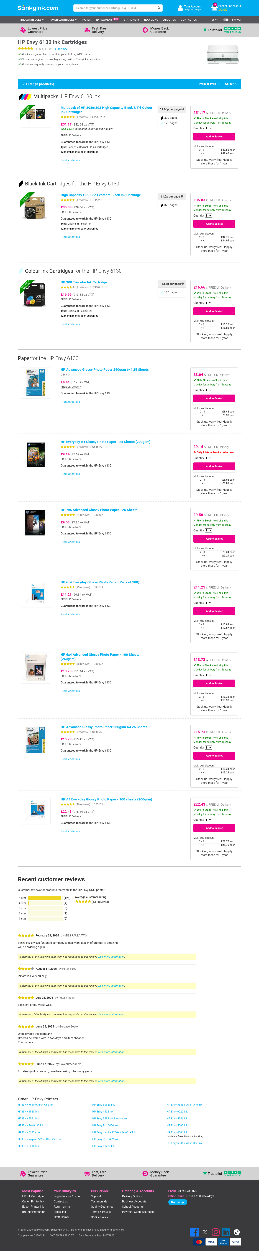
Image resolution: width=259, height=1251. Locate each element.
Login (198, 9)
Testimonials (99, 1201)
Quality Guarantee (102, 1206)
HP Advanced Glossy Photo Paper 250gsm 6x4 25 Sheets (105, 370)
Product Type (207, 84)
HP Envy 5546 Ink (177, 1118)
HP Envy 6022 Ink (177, 1111)
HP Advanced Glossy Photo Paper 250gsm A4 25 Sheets (104, 727)
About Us (169, 19)
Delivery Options (132, 1196)
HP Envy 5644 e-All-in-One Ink (184, 1143)
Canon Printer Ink (33, 1201)
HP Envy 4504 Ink (177, 1132)
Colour (229, 84)
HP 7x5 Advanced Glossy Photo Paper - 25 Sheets (99, 510)
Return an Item (63, 1206)
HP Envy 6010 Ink (28, 1146)
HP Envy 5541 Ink (28, 1118)
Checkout (235, 6)
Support (96, 1196)
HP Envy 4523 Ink (28, 1111)
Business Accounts (134, 1201)
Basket (222, 6)
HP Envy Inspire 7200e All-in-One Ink (114, 1132)
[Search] (159, 8)
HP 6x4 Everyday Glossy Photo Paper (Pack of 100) (100, 582)
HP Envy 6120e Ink (103, 1146)
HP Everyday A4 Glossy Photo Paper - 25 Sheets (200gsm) (106, 442)
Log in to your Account (68, 1196)
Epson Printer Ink (33, 1206)
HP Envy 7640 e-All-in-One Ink (35, 1104)
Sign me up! (177, 1202)
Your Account (192, 6)
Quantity (198, 128)
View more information (111, 956)
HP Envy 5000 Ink (177, 1125)
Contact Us (189, 19)
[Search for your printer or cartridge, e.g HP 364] (114, 8)
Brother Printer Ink (33, 1211)
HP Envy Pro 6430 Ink (31, 1125)
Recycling (151, 19)
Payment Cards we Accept (138, 1211)
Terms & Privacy (101, 1211)
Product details (70, 160)
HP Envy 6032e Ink (103, 1104)
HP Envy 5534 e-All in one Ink (109, 1118)
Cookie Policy (99, 1217)
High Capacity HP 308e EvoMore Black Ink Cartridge (101, 195)
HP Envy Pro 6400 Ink (105, 1125)
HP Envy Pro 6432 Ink (105, 1139)
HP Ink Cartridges (33, 1196)
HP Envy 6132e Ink (29, 1132)
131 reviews (60, 48)
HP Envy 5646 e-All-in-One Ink (184, 1104)
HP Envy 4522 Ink (102, 1111)
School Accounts (132, 1206)
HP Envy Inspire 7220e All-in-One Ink (39, 1139)
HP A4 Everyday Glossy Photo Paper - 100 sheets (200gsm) (106, 799)
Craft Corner (61, 1217)
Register (189, 9)
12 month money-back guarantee (79, 151)
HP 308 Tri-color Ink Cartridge (84, 282)
